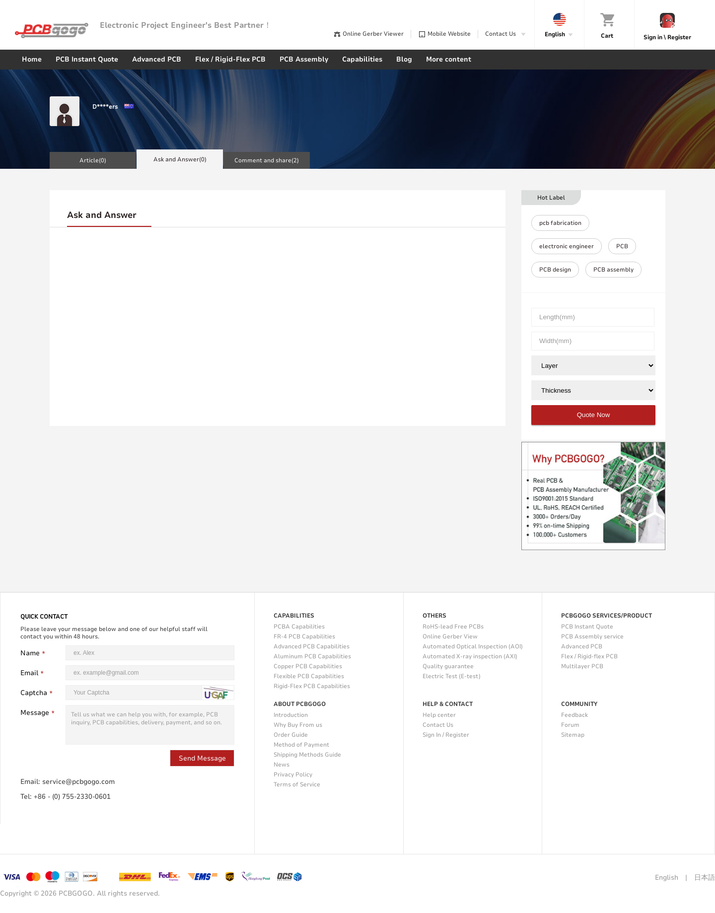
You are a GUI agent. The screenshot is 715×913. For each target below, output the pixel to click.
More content (448, 59)
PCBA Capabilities (299, 627)
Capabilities (362, 59)
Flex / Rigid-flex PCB (589, 656)
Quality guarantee (448, 666)
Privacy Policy (293, 774)
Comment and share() (266, 160)
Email (33, 673)
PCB (622, 246)
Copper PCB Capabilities (308, 666)
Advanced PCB (156, 59)
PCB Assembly (304, 59)
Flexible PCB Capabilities (309, 676)
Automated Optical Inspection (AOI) (473, 646)
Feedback (574, 715)
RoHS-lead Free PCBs (453, 627)
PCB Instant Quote (87, 59)
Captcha (37, 693)
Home (32, 59)
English (666, 877)
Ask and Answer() (180, 159)
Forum (570, 725)
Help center (439, 715)
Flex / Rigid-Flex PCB (230, 59)
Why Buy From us (298, 725)
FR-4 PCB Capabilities (304, 636)
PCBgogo (51, 30)
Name (34, 653)
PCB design (555, 270)
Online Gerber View (450, 636)
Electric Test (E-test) (452, 676)
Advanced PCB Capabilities (312, 646)
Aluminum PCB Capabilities (312, 656)
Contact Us (438, 725)
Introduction (291, 715)
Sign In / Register (446, 735)
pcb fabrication (560, 223)
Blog (404, 59)
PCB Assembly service (592, 636)
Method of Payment (301, 745)
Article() (92, 160)
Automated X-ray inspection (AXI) (470, 656)
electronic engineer (566, 246)
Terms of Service (297, 784)
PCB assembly (613, 270)
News (281, 765)
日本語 (704, 877)
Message (38, 712)
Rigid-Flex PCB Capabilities (312, 686)
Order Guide (291, 735)
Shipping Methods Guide (307, 755)
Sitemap (572, 735)
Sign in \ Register (667, 37)
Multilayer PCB (582, 666)
